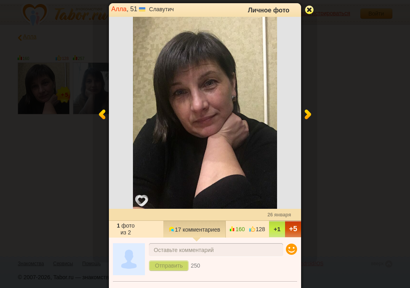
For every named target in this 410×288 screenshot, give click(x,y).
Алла (119, 9)
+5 (293, 229)
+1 (276, 229)
